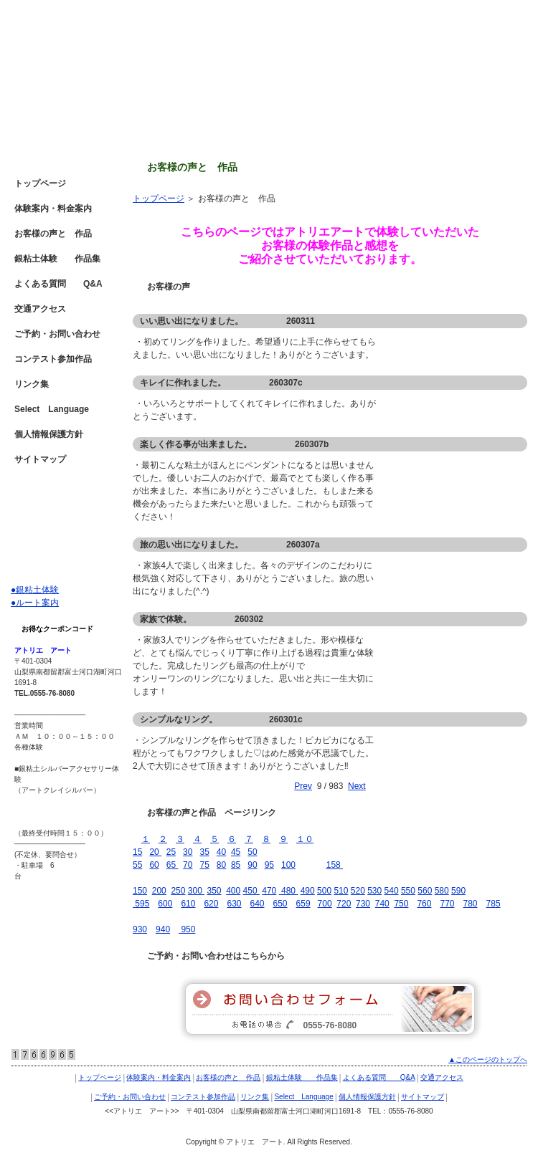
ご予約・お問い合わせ (57, 334)
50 (252, 852)
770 (447, 904)
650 (280, 904)
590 (458, 891)
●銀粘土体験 (35, 590)
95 (269, 865)
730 (363, 904)
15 (137, 852)
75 (204, 865)
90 (252, 865)
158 (333, 865)
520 (358, 891)
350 (214, 891)
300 (196, 891)
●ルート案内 (35, 603)
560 (424, 891)
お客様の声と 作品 (53, 234)
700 (325, 904)
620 (211, 904)
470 (269, 891)
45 (235, 852)
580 (442, 891)
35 (204, 852)
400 (233, 891)
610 (188, 904)
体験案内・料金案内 (53, 209)
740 (382, 904)
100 (288, 865)
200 (159, 891)
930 (140, 929)
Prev (303, 786)
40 (221, 852)
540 (391, 891)
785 (493, 904)
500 (324, 891)
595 (141, 904)
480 (287, 891)
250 (178, 891)
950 (187, 929)
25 (171, 852)
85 (235, 865)
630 (234, 904)
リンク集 (31, 384)
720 (343, 904)
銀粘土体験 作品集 (57, 259)
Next (357, 786)
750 (401, 904)
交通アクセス (40, 309)
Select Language (51, 409)
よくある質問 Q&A (58, 284)
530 (374, 891)
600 (165, 904)
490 (308, 891)
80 (221, 865)
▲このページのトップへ (487, 1059)
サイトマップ (40, 459)
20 (155, 852)
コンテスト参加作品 (53, 359)
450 (251, 891)
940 (163, 929)
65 (172, 865)
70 (187, 865)
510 (341, 891)
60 (154, 865)
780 (470, 904)
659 (303, 904)
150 (140, 891)
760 (424, 904)
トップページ (158, 198)
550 (408, 891)
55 (137, 865)
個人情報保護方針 (48, 434)
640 (257, 904)
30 (187, 852)
